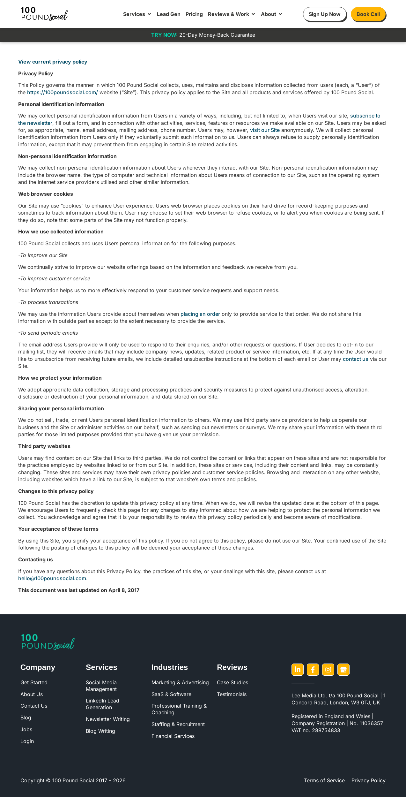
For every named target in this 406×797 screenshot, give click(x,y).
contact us (355, 359)
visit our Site (265, 130)
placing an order (200, 314)
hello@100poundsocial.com (52, 578)
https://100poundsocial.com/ (62, 92)
